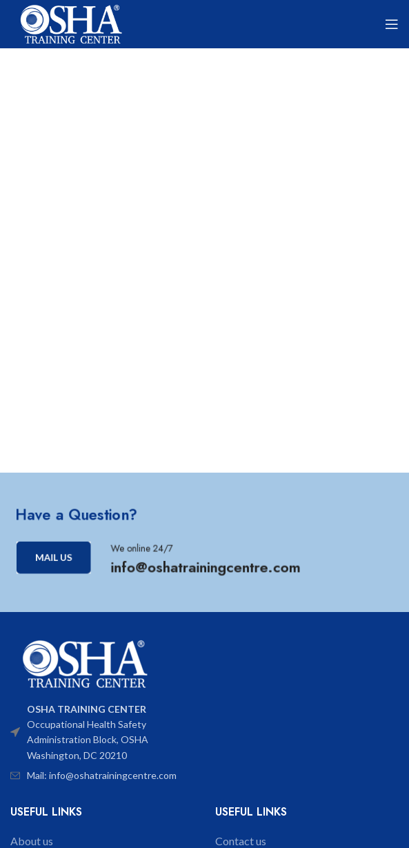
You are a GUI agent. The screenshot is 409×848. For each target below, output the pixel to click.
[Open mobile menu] (392, 24)
